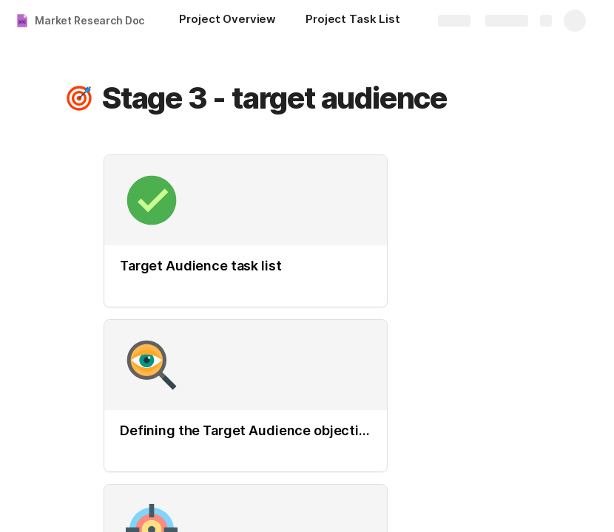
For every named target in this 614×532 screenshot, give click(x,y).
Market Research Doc (89, 20)
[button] (79, 98)
